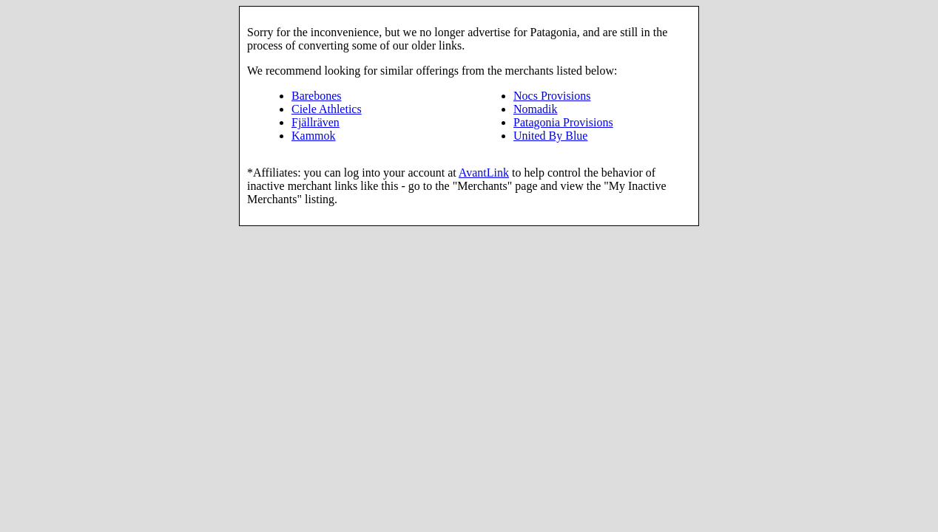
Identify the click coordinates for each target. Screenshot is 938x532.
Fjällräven (315, 122)
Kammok (313, 135)
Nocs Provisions (551, 95)
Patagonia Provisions (563, 122)
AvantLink (484, 172)
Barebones (316, 95)
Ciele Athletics (326, 109)
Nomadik (535, 109)
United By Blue (550, 135)
